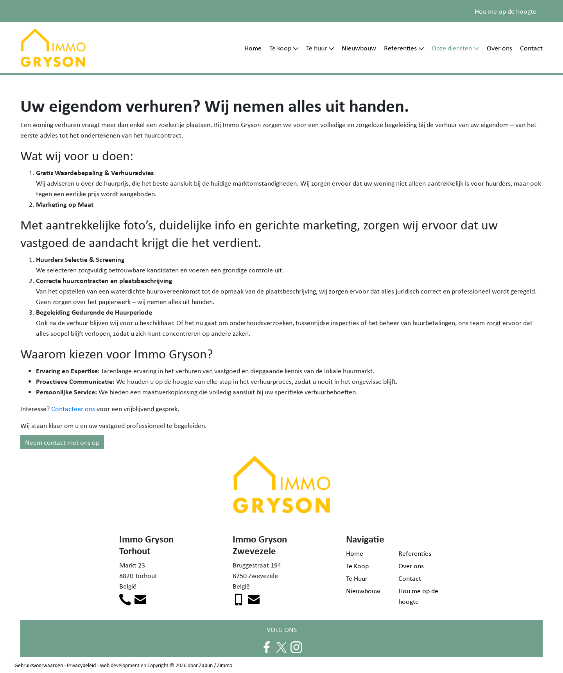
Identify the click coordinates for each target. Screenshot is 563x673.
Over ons (499, 47)
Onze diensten (452, 47)
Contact (531, 47)
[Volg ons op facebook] (267, 646)
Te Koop (357, 565)
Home (253, 47)
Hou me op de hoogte (505, 11)
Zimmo (224, 665)
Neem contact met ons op (62, 442)
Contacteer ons (73, 408)
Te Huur (357, 578)
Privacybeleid (81, 665)
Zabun (206, 665)
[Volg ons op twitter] (281, 646)
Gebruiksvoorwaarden (38, 665)
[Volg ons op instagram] (296, 646)
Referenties (400, 47)
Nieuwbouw (359, 47)
